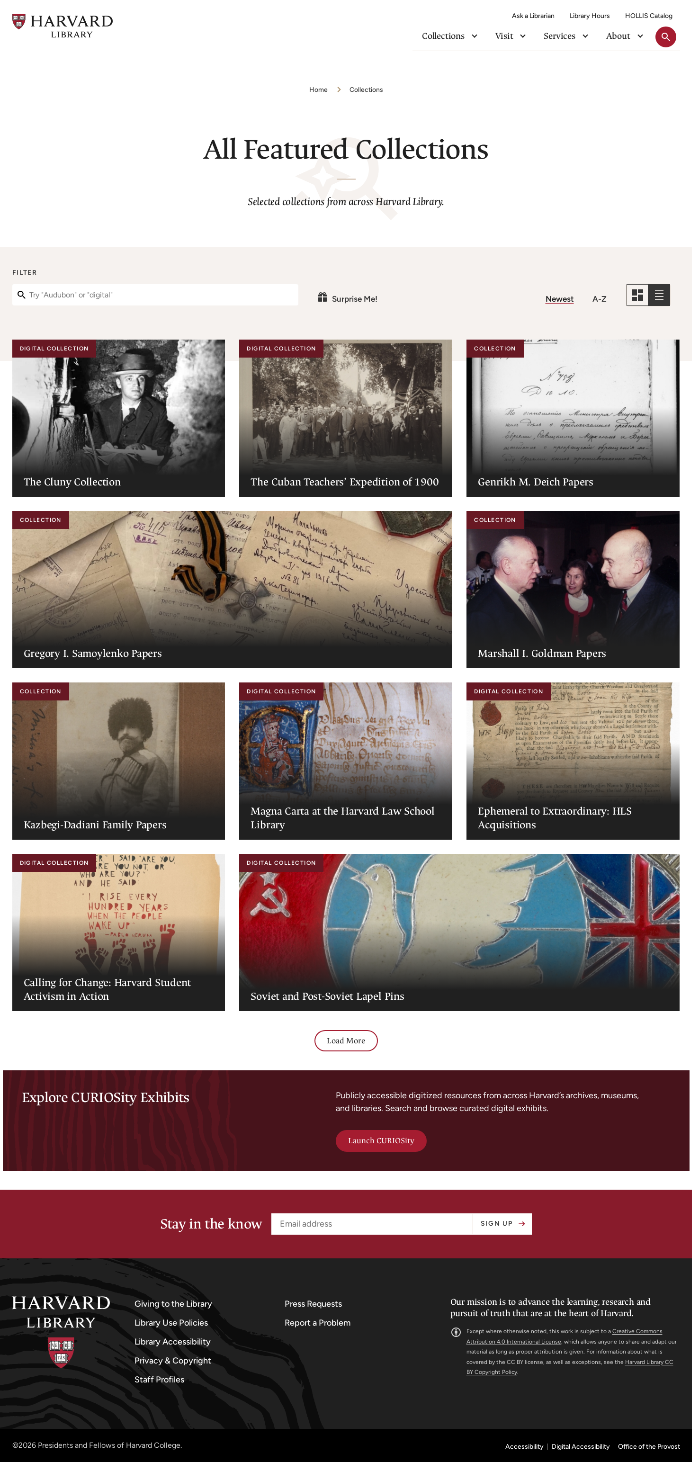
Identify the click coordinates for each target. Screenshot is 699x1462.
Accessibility (524, 1447)
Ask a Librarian (533, 16)
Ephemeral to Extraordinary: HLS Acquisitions (555, 818)
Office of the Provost (649, 1447)
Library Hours (590, 16)
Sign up (497, 1224)
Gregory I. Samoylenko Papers (93, 653)
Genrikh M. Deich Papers (535, 482)
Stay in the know (211, 1224)
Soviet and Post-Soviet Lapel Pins (327, 996)
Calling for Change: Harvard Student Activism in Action (107, 989)
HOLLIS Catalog (648, 16)
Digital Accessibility (581, 1447)
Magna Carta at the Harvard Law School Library (342, 818)
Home (318, 90)
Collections (366, 90)
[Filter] (155, 294)
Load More (346, 1041)
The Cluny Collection (72, 482)
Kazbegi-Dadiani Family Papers (95, 825)
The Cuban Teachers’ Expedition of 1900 (345, 482)
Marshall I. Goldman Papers (542, 653)
